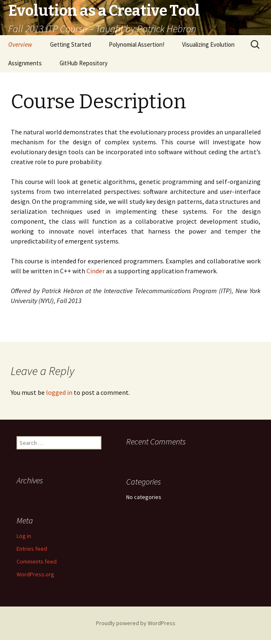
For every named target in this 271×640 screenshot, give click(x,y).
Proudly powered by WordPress (135, 623)
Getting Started (70, 44)
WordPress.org (35, 574)
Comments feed (37, 561)
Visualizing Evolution (208, 44)
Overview (20, 44)
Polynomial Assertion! (136, 44)
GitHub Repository (84, 63)
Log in (24, 536)
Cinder (95, 271)
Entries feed (32, 548)
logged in (59, 392)
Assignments (25, 63)
